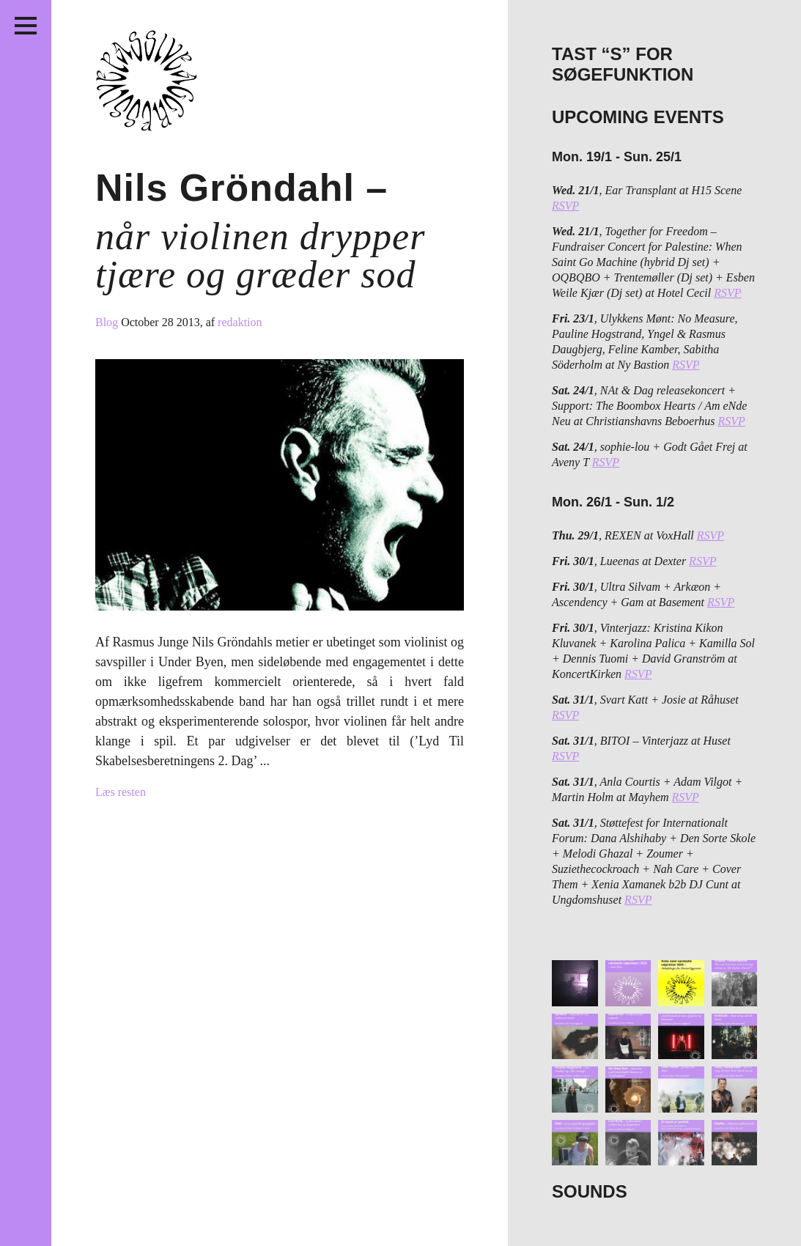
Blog (108, 322)
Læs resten (120, 792)
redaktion (240, 322)
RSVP (565, 205)
